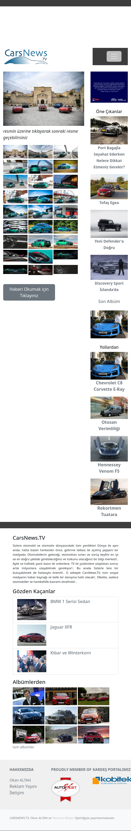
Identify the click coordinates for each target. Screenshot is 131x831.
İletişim (17, 793)
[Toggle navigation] (114, 56)
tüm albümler (23, 747)
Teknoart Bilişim (63, 818)
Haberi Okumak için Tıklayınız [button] (29, 292)
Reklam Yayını (23, 786)
